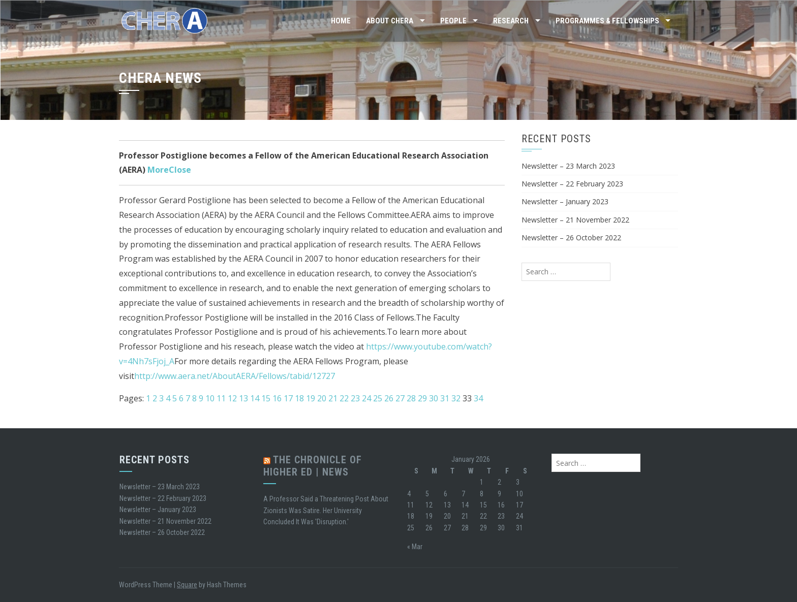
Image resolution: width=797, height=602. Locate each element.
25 (377, 398)
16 (277, 398)
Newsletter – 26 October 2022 (571, 237)
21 (333, 398)
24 (366, 398)
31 (444, 398)
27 (400, 398)
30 (433, 398)
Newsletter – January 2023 (565, 201)
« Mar (414, 547)
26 (388, 398)
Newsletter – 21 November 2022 (575, 220)
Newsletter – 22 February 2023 (572, 183)
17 (288, 398)
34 (478, 398)
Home (341, 20)
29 (422, 398)
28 (411, 398)
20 (321, 398)
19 (310, 398)
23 (355, 398)
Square (187, 585)
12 (232, 398)
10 (209, 398)
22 (344, 398)
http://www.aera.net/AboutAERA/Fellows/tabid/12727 (234, 376)
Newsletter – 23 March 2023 (568, 166)
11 (221, 398)
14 (254, 398)
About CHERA (389, 20)
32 (456, 398)
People (453, 20)
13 (243, 398)
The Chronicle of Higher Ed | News (312, 466)
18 (299, 398)
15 (265, 398)
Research (511, 20)
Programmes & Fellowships (607, 20)
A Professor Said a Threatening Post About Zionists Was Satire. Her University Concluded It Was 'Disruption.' (325, 510)
